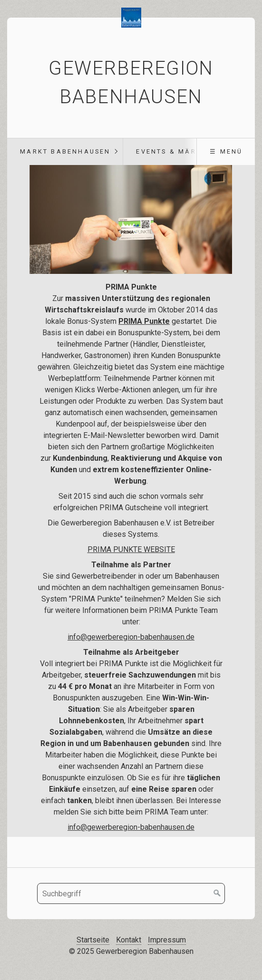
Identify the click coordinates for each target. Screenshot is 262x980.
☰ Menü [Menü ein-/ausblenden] (226, 151)
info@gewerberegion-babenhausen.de (131, 827)
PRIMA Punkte (144, 321)
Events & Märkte (173, 151)
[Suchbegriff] (131, 893)
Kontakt (128, 939)
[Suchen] (217, 893)
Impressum (167, 939)
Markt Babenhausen (65, 151)
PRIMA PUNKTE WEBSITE (131, 549)
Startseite (93, 939)
